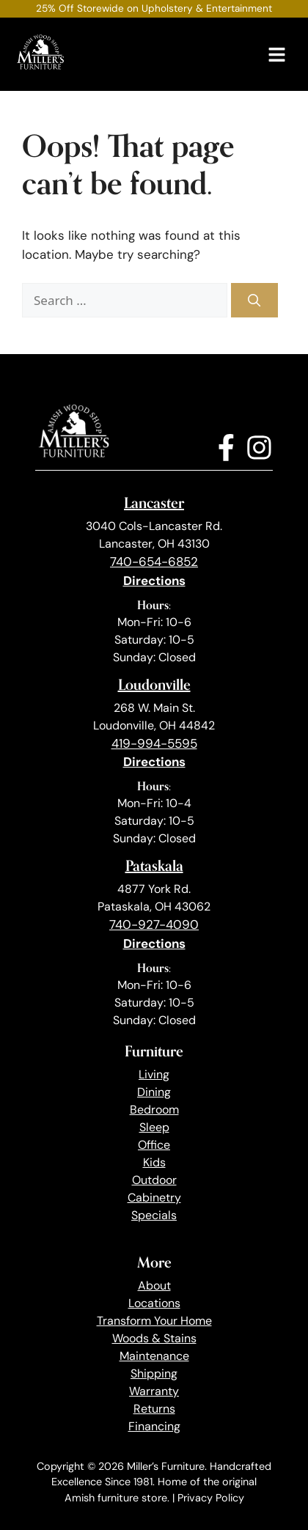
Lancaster (154, 502)
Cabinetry (154, 1197)
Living (154, 1074)
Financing (154, 1426)
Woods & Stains (154, 1338)
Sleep (154, 1127)
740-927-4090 (154, 924)
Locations (154, 1303)
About (154, 1285)
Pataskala (154, 865)
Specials (154, 1215)
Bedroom (154, 1110)
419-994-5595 (154, 743)
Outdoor (154, 1180)
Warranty (154, 1391)
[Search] (254, 300)
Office (154, 1145)
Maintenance (154, 1356)
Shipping (154, 1373)
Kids (154, 1162)
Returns (154, 1409)
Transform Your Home (154, 1321)
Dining (154, 1092)
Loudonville (154, 684)
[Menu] (276, 54)
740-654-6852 (154, 561)
